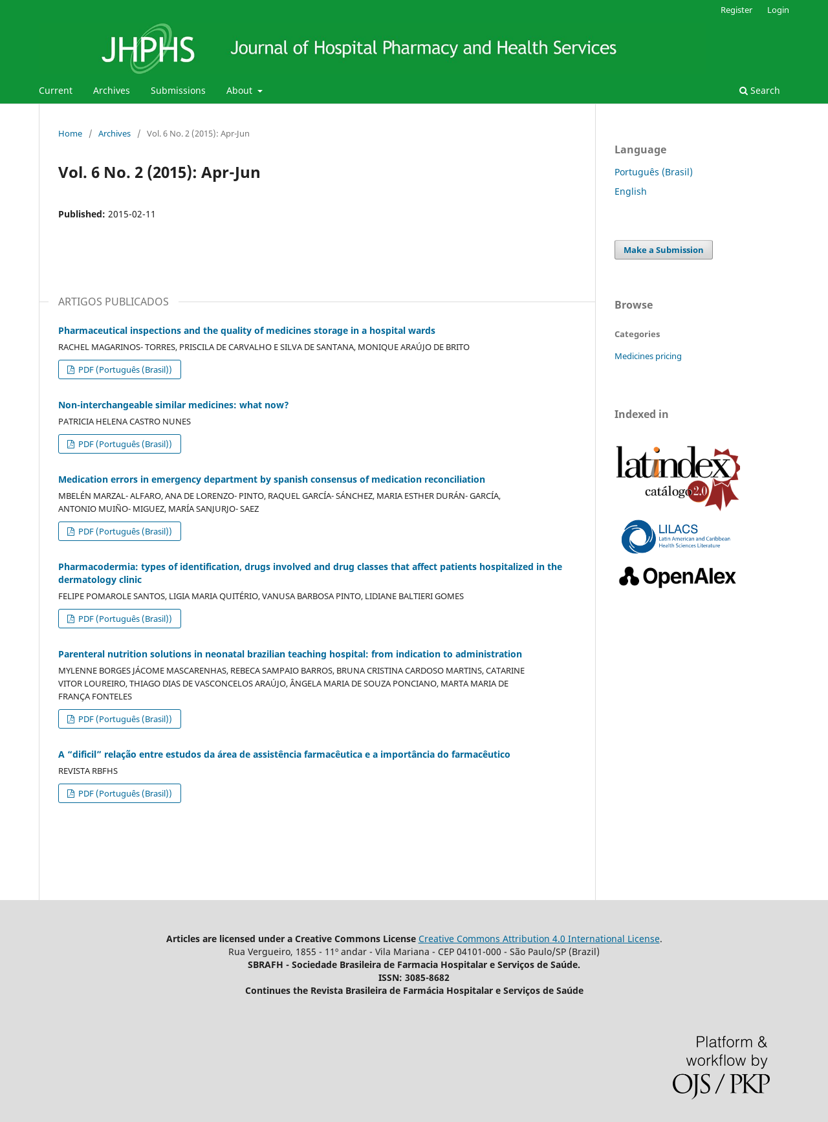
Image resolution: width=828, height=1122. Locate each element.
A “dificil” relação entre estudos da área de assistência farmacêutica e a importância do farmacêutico (284, 754)
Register (736, 10)
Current (55, 90)
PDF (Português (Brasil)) (124, 369)
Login (778, 10)
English (631, 191)
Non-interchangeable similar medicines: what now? (173, 405)
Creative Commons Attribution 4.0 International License (539, 938)
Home (70, 133)
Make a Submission (664, 250)
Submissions (178, 90)
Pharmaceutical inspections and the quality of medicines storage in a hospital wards (246, 330)
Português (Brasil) (654, 172)
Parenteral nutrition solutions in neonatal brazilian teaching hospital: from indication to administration (290, 654)
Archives (111, 90)
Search (759, 90)
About (240, 90)
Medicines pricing (648, 356)
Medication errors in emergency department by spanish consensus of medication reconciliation (271, 479)
